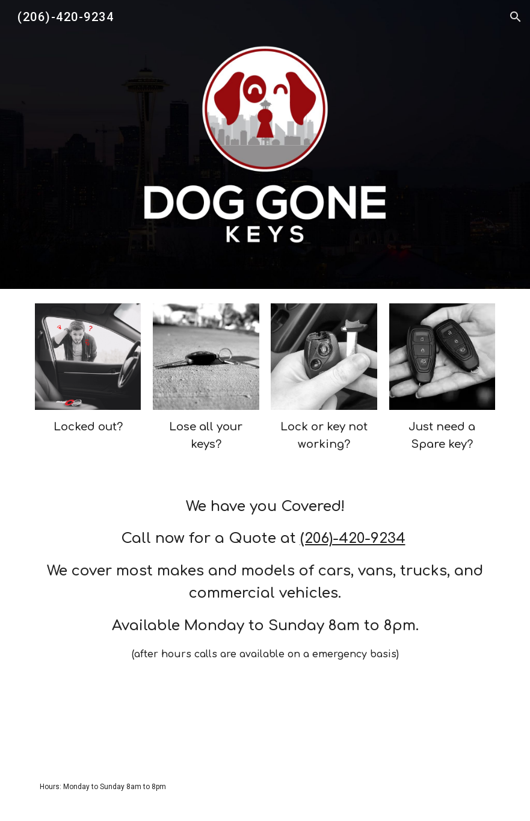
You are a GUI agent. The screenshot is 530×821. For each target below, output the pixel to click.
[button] (515, 16)
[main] (88, 427)
